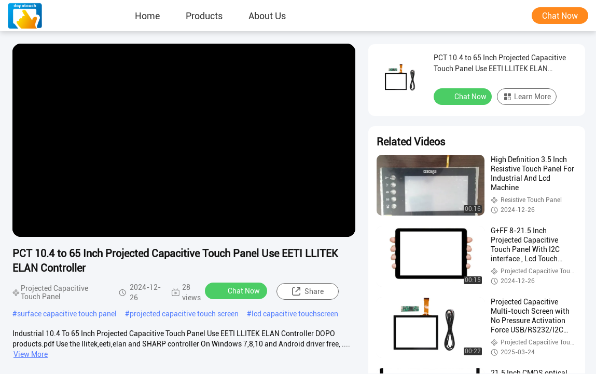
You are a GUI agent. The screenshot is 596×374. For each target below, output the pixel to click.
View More (30, 354)
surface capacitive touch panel (67, 314)
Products (204, 15)
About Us (267, 15)
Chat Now (560, 16)
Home (147, 15)
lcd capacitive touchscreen (295, 314)
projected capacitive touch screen (184, 314)
